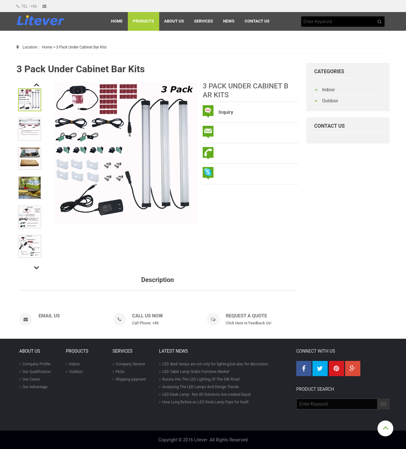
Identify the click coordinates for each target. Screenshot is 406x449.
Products (143, 21)
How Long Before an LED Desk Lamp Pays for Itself (204, 402)
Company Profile (34, 364)
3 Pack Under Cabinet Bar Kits (81, 47)
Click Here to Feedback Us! (249, 325)
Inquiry (226, 112)
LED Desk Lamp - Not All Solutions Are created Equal (205, 394)
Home (117, 21)
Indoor (73, 364)
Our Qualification (35, 371)
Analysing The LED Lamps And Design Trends (199, 387)
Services (203, 21)
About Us (174, 21)
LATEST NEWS (173, 351)
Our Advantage (33, 387)
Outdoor (74, 371)
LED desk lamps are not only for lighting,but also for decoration (213, 364)
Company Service (129, 364)
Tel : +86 (27, 6)
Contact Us (257, 21)
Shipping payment (129, 379)
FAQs (119, 371)
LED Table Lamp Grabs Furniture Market (194, 371)
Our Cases (29, 379)
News (228, 21)
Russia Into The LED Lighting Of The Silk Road (199, 379)
